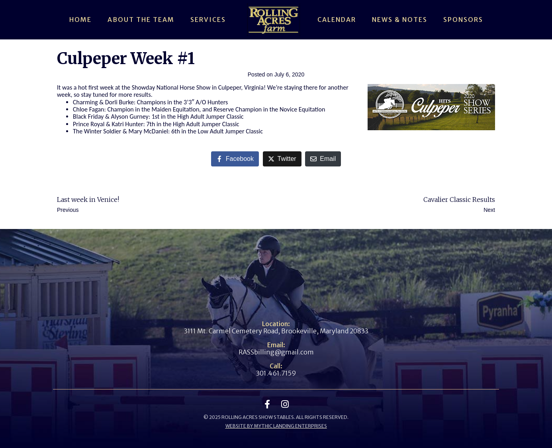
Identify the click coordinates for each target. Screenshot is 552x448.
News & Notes (399, 19)
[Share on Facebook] (235, 159)
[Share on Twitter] (282, 159)
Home (80, 19)
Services (208, 19)
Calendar (336, 19)
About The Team (141, 19)
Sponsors (463, 19)
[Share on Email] (323, 159)
